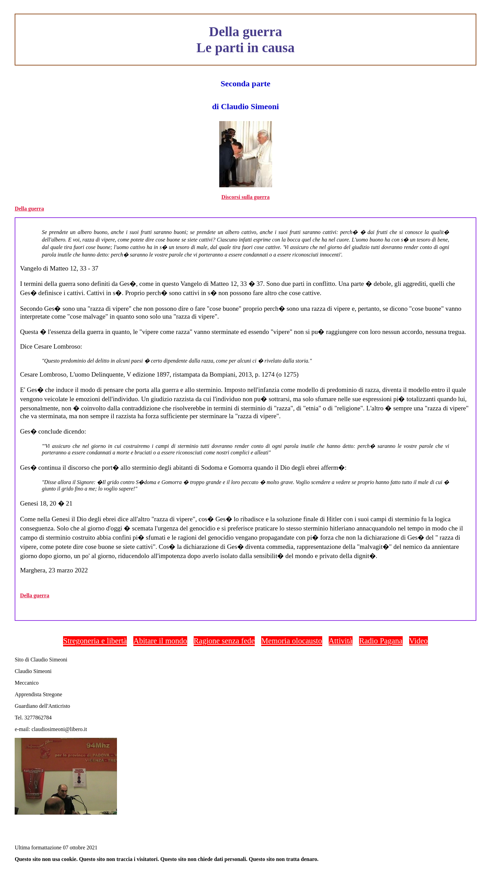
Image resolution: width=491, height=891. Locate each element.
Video (418, 640)
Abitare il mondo (160, 640)
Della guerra (29, 208)
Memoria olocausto (291, 640)
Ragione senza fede (224, 640)
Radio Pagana (380, 640)
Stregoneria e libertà (95, 640)
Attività (341, 640)
